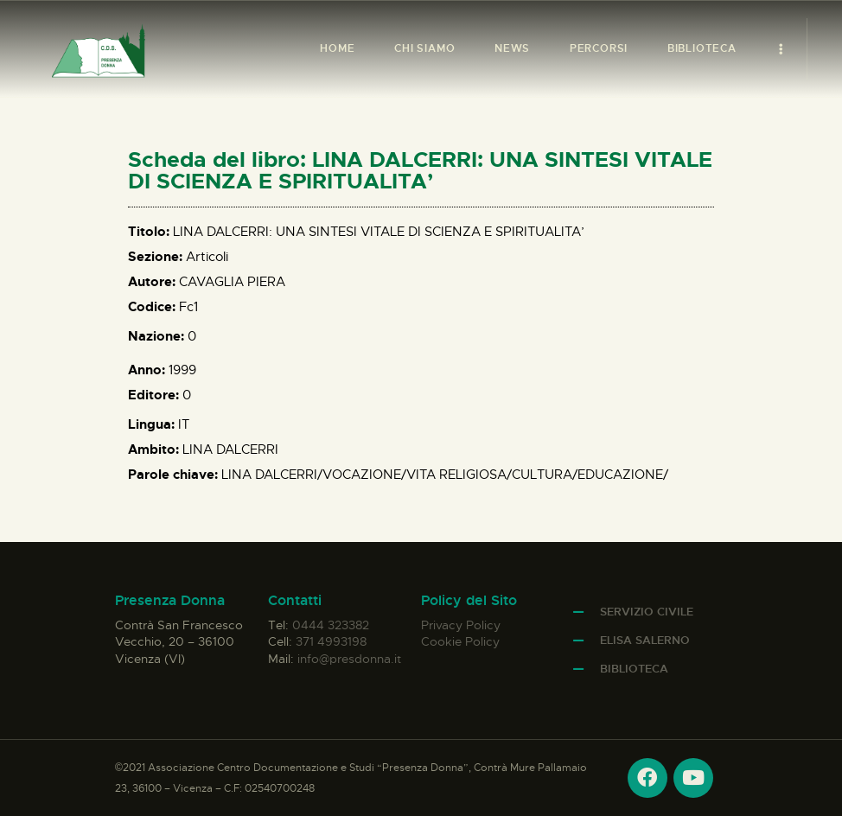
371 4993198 (331, 641)
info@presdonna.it (349, 658)
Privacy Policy (461, 625)
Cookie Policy (460, 641)
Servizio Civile (646, 611)
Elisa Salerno (645, 640)
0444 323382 (330, 625)
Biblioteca (634, 668)
